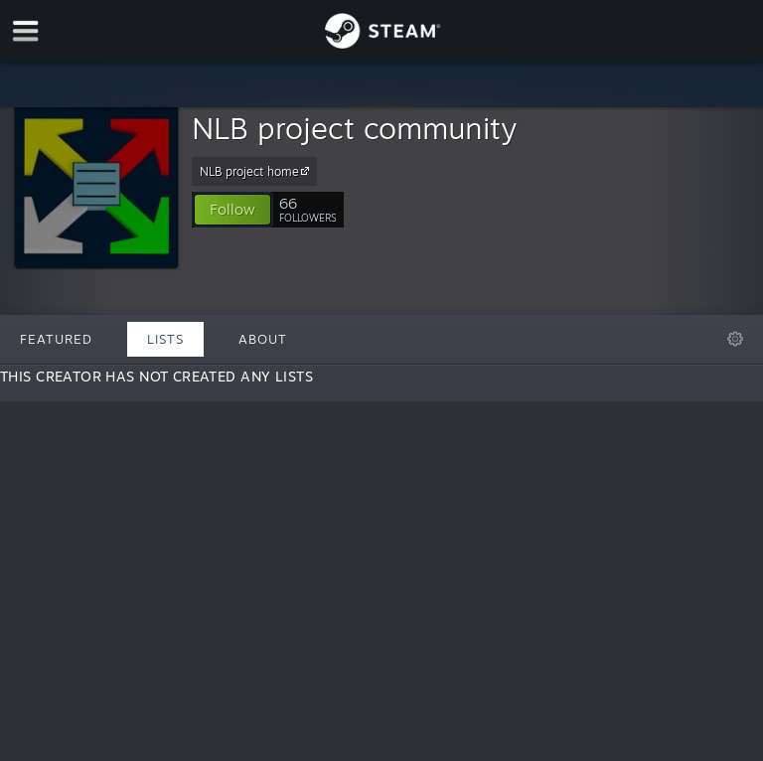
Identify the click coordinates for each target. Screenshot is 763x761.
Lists (165, 339)
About (262, 339)
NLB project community (354, 127)
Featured (56, 339)
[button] (232, 210)
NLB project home (257, 171)
